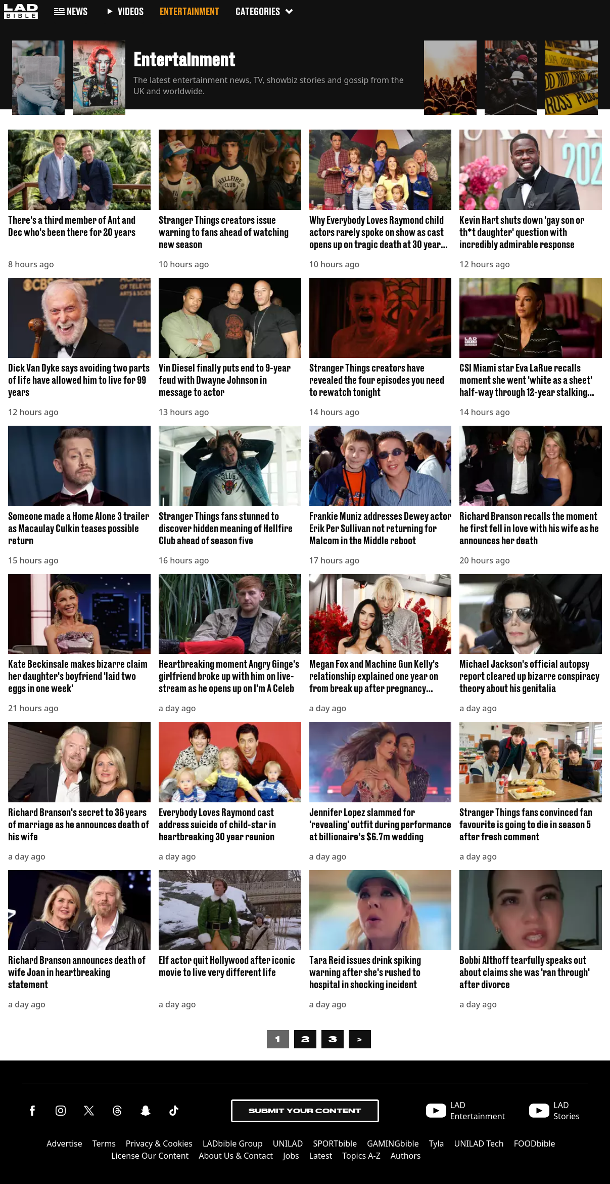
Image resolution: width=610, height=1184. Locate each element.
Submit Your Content (305, 1111)
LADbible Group (233, 1143)
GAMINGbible (393, 1143)
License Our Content (150, 1155)
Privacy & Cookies (159, 1143)
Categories (265, 11)
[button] (38, 74)
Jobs (291, 1155)
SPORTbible (335, 1143)
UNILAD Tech (479, 1143)
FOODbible (534, 1143)
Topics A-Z (361, 1155)
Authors (406, 1155)
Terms (104, 1143)
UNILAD (288, 1143)
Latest (321, 1155)
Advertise (64, 1143)
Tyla (436, 1143)
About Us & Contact (236, 1155)
